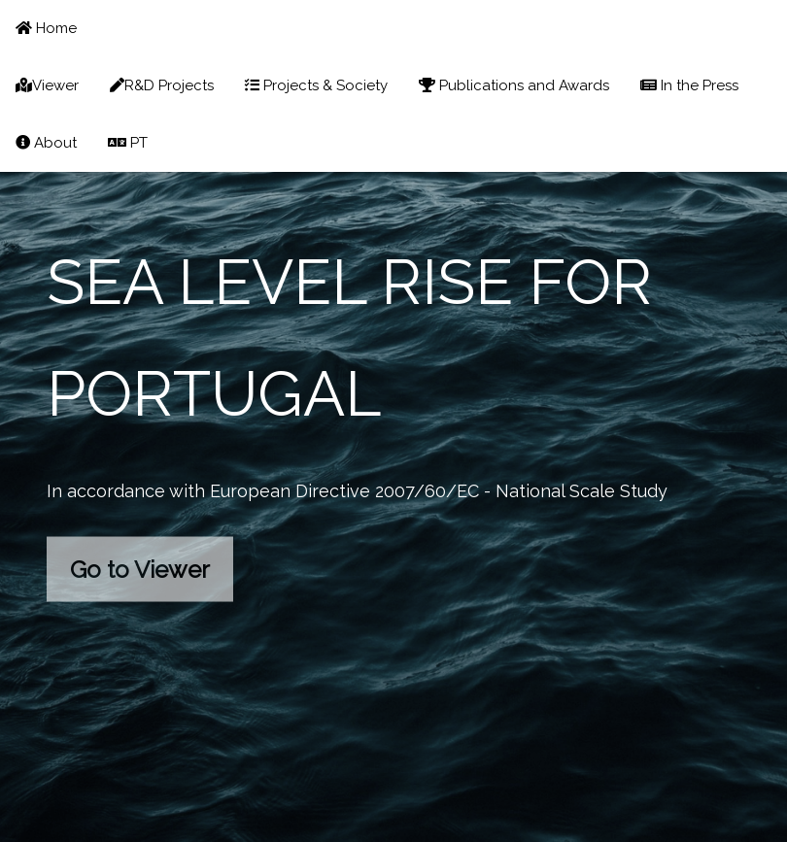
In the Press (689, 85)
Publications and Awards (514, 85)
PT (128, 143)
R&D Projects (162, 85)
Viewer (47, 85)
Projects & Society (316, 85)
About (46, 143)
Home (46, 28)
